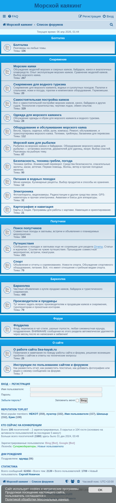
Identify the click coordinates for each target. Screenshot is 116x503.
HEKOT (33, 413)
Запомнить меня (67, 400)
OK (100, 490)
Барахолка (58, 279)
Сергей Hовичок (29, 474)
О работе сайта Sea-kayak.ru (35, 349)
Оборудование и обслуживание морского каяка (50, 127)
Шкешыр (102, 413)
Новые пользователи (51, 446)
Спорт (18, 261)
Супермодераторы (24, 446)
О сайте (57, 342)
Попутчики (58, 221)
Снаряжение (58, 59)
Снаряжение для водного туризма (39, 84)
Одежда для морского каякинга (37, 115)
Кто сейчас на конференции (21, 425)
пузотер (51, 413)
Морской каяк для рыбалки (34, 142)
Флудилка (21, 325)
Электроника (23, 191)
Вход (4, 384)
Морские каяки (24, 66)
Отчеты (98, 246)
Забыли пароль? (11, 400)
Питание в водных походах (34, 179)
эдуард (23, 458)
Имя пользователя (76, 413)
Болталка (57, 38)
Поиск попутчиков (27, 228)
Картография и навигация (33, 206)
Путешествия (23, 243)
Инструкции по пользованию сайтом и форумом (50, 365)
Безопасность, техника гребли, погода (42, 161)
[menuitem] (13, 16)
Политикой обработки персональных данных (37, 499)
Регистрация (21, 384)
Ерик (12, 417)
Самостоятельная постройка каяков (41, 99)
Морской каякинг (58, 5)
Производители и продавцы (35, 301)
